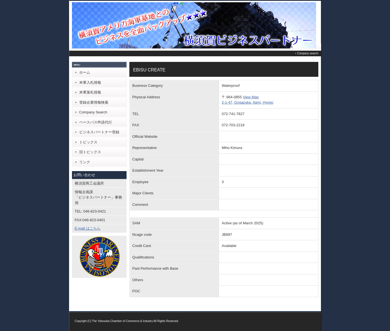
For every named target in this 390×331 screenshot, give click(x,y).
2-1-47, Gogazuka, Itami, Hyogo (247, 102)
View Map (251, 97)
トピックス (88, 142)
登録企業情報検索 (93, 102)
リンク (84, 162)
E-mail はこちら (88, 228)
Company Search (93, 112)
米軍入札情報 (90, 82)
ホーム (84, 72)
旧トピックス (90, 152)
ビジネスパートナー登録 (99, 132)
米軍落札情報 (90, 92)
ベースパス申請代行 (95, 122)
